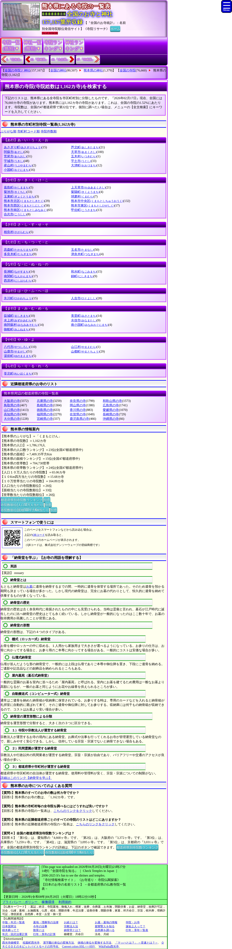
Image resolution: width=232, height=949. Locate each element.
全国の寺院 (128, 70)
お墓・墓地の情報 (106, 922)
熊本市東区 (92, 205)
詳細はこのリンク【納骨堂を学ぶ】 (26, 778)
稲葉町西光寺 (31, 942)
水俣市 (83, 320)
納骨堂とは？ (72, 930)
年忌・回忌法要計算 (15, 934)
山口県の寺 (12, 410)
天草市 (83, 152)
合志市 (15, 214)
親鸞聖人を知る (105, 926)
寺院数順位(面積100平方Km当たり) (25, 509)
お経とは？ (71, 922)
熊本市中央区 (97, 201)
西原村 (18, 280)
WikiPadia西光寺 (109, 946)
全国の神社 (58, 70)
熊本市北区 (24, 201)
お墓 (29, 586)
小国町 (16, 169)
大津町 (83, 165)
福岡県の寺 (45, 414)
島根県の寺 (45, 405)
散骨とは (38, 930)
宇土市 (81, 161)
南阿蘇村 (21, 324)
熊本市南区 (25, 210)
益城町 (16, 315)
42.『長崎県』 (39, 59)
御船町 (16, 329)
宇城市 (14, 161)
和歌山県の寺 (112, 401)
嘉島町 (16, 187)
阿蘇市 (14, 152)
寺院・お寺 (133, 922)
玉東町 (19, 196)
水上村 (18, 320)
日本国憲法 (9, 926)
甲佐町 (83, 210)
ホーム (115, 28)
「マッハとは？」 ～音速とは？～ (136, 942)
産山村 (18, 165)
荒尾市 (15, 156)
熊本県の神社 (93, 70)
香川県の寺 (78, 410)
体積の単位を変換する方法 (94, 942)
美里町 (83, 315)
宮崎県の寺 (45, 418)
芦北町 (85, 147)
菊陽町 (85, 192)
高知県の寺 (12, 414)
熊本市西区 (24, 205)
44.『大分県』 (60, 59)
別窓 (47, 499)
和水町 (83, 271)
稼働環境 (48, 902)
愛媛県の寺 (111, 410)
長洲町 (16, 271)
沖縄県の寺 (111, 418)
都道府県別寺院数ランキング (21, 499)
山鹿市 (15, 351)
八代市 (16, 347)
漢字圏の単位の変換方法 (58, 942)
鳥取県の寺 (12, 405)
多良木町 (18, 254)
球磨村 (82, 196)
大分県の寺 (12, 418)
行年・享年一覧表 (137, 930)
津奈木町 (85, 254)
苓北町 (18, 373)
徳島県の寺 (45, 410)
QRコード (39, 534)
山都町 (85, 351)
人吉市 (83, 298)
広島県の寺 (111, 405)
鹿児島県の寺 (79, 418)
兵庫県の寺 (45, 401)
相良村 (16, 232)
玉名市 (82, 249)
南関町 (18, 276)
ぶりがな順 (8, 131)
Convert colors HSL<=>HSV (78, 946)
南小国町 (89, 324)
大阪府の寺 (12, 401)
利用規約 (65, 902)
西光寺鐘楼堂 (10, 942)
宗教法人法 (71, 926)
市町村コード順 (28, 131)
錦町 (82, 276)
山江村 (83, 347)
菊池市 (15, 192)
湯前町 (18, 356)
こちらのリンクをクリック (72, 810)
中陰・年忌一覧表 (13, 922)
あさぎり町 (22, 147)
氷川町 (18, 298)
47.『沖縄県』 (86, 59)
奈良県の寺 (78, 401)
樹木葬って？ (10, 930)
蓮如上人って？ (135, 926)
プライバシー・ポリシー (20, 902)
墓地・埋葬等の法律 (46, 922)
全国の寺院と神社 (17, 70)
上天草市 (88, 187)
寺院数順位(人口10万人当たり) (22, 504)
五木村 (83, 156)
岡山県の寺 (78, 405)
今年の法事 (40, 926)
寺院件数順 (49, 131)
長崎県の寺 (111, 414)
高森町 (18, 249)
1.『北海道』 (14, 59)
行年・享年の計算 (44, 934)
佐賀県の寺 (78, 414)
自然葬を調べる (105, 930)
